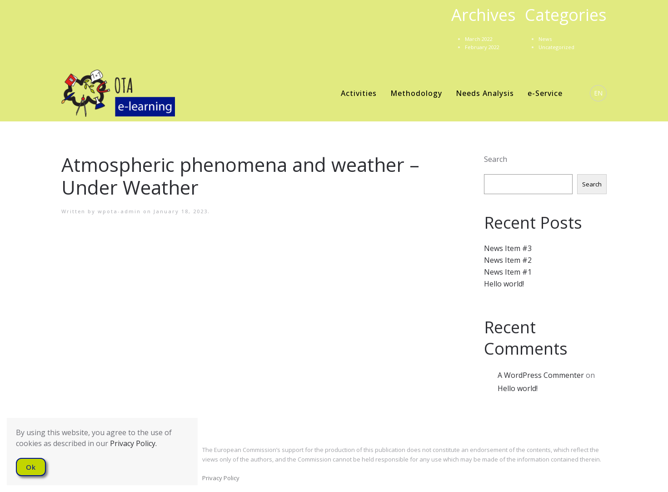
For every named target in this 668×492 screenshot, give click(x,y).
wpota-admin (119, 211)
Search (495, 159)
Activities (359, 93)
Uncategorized (556, 47)
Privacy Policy (220, 478)
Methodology (416, 93)
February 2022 (482, 47)
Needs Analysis (485, 93)
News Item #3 (508, 248)
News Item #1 (508, 272)
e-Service (545, 93)
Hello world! (504, 284)
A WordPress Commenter (541, 375)
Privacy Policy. (133, 443)
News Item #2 (508, 260)
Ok (31, 467)
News (545, 38)
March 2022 (479, 38)
